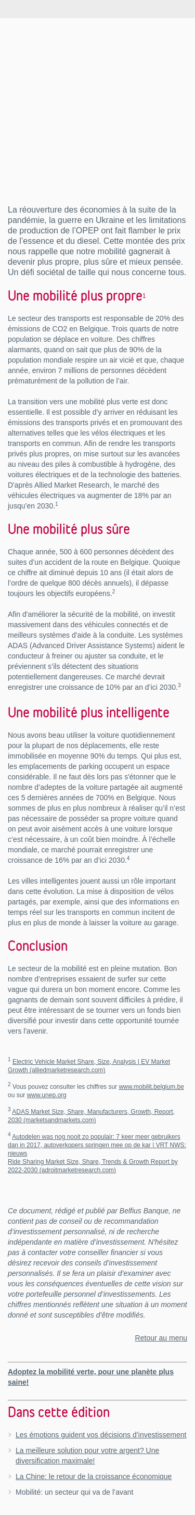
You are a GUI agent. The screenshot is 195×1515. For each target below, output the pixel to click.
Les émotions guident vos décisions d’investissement (101, 1435)
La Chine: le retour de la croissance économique (94, 1476)
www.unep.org (47, 1095)
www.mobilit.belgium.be (151, 1086)
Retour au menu (161, 1338)
